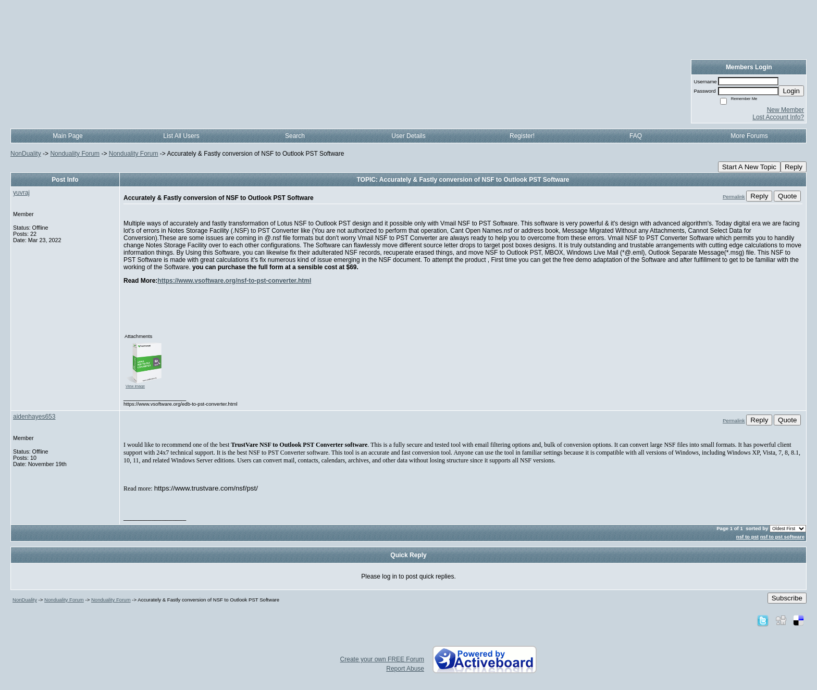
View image (135, 386)
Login (791, 91)
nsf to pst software (782, 537)
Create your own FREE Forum (382, 659)
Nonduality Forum (75, 153)
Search (295, 136)
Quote (787, 196)
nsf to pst (747, 537)
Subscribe (787, 598)
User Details (408, 136)
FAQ (635, 136)
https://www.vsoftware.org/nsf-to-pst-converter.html (234, 280)
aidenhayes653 (34, 416)
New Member (785, 110)
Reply (793, 167)
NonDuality (25, 153)
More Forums (749, 136)
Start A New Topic (749, 167)
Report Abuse (405, 668)
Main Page (67, 136)
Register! (522, 136)
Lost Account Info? (778, 117)
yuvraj (21, 192)
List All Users (181, 136)
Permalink (734, 196)
